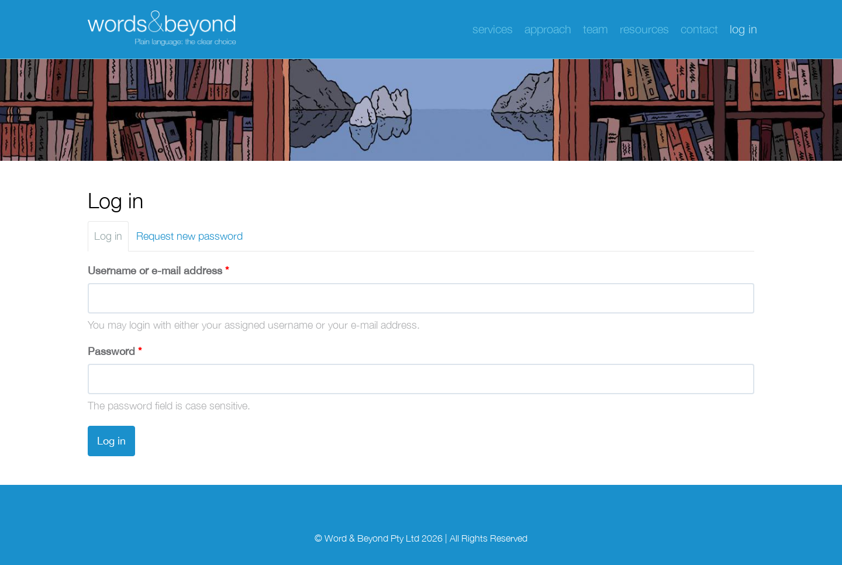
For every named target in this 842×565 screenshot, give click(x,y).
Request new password (189, 236)
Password (115, 351)
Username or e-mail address (158, 270)
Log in (743, 29)
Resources (644, 29)
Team (595, 29)
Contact (699, 29)
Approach (547, 29)
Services (492, 29)
